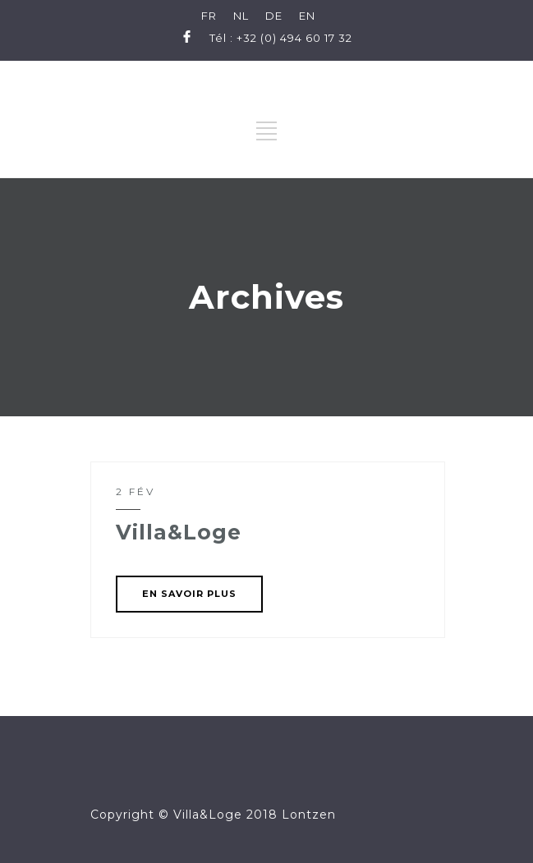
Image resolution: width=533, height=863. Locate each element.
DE (274, 15)
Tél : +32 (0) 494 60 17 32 (280, 37)
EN (307, 15)
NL (241, 15)
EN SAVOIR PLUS (189, 593)
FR (209, 15)
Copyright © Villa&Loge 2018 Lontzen (213, 814)
